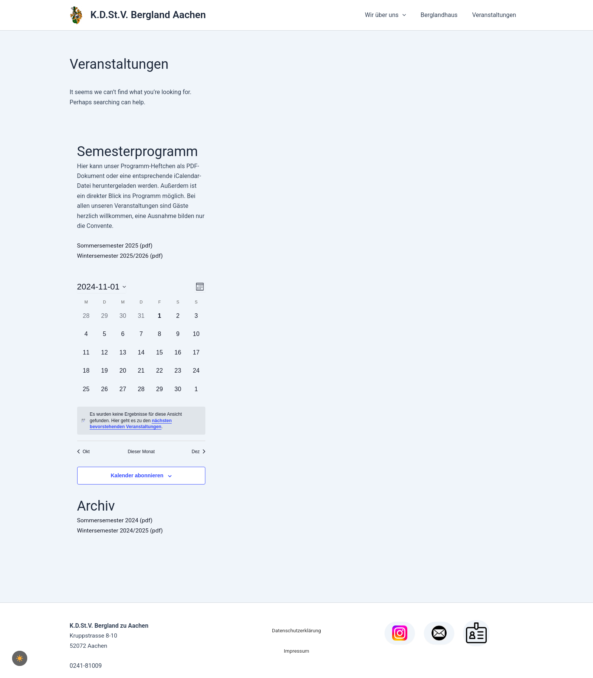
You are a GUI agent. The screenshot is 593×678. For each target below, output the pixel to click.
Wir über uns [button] (391, 15)
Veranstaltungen (495, 15)
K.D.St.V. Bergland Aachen (148, 14)
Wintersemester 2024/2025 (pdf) (121, 530)
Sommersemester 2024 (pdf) (116, 520)
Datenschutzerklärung (296, 630)
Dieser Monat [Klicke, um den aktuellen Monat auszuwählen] (141, 451)
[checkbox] (19, 658)
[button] (408, 15)
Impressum (296, 650)
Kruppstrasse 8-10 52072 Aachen (109, 635)
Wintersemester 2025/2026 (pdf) (121, 255)
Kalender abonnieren (137, 475)
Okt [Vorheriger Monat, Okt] (83, 451)
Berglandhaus (442, 15)
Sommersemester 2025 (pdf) (116, 245)
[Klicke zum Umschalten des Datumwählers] (101, 286)
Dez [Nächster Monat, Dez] (198, 451)
